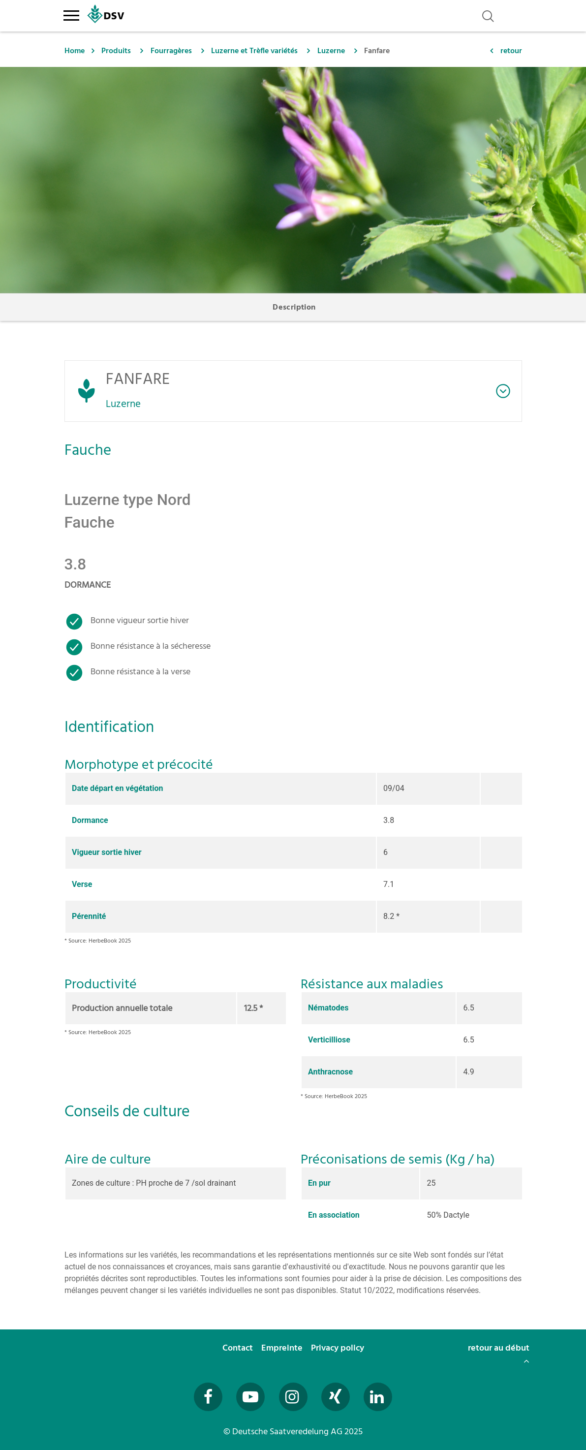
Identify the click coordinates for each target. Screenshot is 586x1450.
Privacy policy (338, 1348)
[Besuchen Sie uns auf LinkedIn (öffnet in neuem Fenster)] (378, 1397)
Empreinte (283, 1348)
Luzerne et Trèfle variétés (254, 50)
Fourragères (171, 50)
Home (74, 50)
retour (511, 50)
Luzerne (331, 50)
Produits (116, 50)
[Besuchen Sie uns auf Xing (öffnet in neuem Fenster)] (335, 1397)
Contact (238, 1348)
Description (294, 307)
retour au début (498, 1353)
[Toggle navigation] (71, 14)
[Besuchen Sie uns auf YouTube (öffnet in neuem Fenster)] (250, 1397)
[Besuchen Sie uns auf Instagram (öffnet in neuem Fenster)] (293, 1397)
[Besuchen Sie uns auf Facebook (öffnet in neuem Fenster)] (208, 1397)
